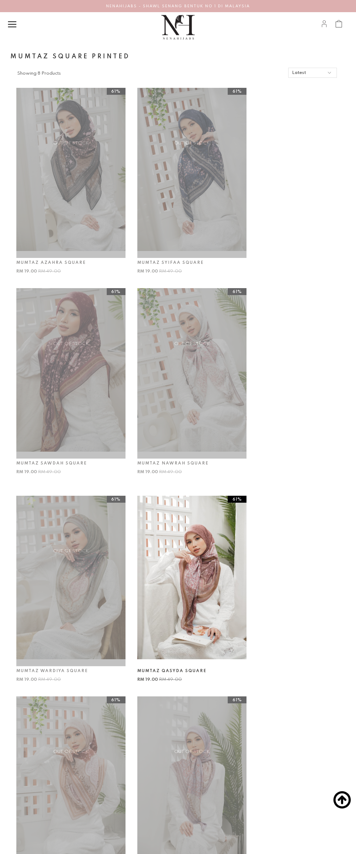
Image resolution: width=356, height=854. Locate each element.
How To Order (104, 777)
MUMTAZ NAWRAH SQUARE (53, 432)
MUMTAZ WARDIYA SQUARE (165, 432)
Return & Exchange (110, 800)
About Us (26, 777)
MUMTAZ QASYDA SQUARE (275, 432)
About (28, 758)
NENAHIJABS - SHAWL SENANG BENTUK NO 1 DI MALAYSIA (178, 6)
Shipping (99, 812)
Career (24, 789)
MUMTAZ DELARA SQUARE (163, 625)
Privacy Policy (31, 812)
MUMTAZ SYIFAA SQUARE (162, 247)
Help (98, 758)
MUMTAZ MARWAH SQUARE (53, 625)
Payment (99, 789)
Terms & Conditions (37, 800)
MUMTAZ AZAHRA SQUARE (52, 247)
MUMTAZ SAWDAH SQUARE (276, 247)
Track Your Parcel (108, 823)
